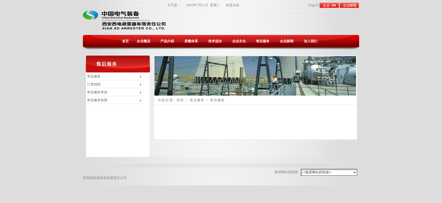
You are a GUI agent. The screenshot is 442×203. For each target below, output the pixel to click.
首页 (125, 41)
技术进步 (215, 41)
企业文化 (239, 41)
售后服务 (262, 41)
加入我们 (310, 41)
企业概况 (143, 41)
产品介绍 (167, 41)
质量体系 (191, 41)
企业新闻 (286, 41)
